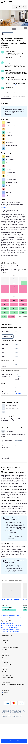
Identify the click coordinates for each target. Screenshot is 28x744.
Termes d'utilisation (6, 682)
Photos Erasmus (5, 671)
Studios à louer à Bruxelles (9, 627)
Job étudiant (5, 667)
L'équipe (4, 679)
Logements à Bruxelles (8, 623)
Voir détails (16, 85)
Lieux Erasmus (5, 662)
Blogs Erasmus (5, 657)
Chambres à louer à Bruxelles (10, 631)
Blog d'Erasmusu (5, 690)
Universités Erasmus (6, 642)
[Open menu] (2, 2)
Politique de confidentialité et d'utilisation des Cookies (13, 684)
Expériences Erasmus (6, 660)
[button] (14, 92)
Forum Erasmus (5, 655)
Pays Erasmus (5, 640)
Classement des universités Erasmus (10, 647)
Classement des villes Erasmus (8, 645)
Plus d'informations (10, 59)
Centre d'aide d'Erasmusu (7, 677)
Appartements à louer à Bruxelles (11, 625)
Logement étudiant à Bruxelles (11, 629)
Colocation (4, 669)
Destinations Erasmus (6, 638)
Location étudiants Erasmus (8, 664)
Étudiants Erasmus (6, 649)
